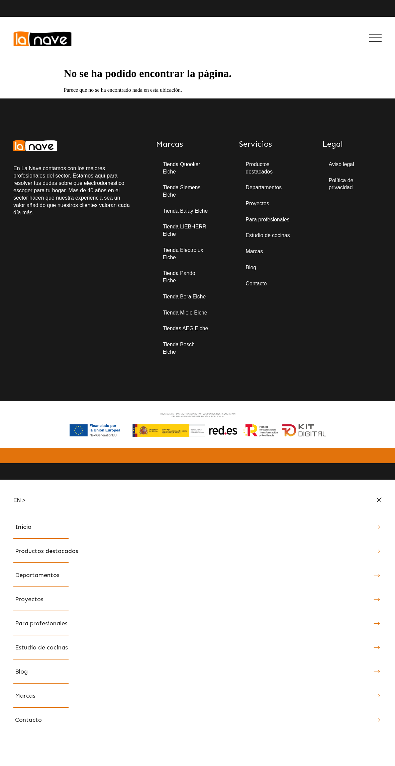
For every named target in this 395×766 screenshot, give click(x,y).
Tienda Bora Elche (184, 297)
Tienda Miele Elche (185, 314)
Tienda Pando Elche (179, 277)
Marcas (254, 252)
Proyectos (258, 204)
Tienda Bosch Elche (179, 349)
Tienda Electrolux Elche (183, 254)
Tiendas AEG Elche (186, 330)
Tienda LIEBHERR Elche (185, 230)
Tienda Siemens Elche (182, 191)
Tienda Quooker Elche (182, 168)
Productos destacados (259, 168)
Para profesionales (268, 220)
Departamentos (264, 188)
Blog (251, 268)
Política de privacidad (341, 184)
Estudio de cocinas (268, 236)
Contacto (256, 284)
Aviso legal (342, 164)
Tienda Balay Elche (185, 211)
